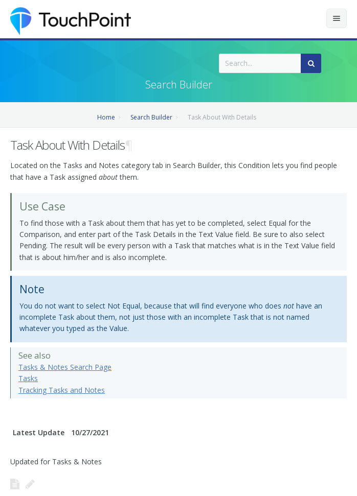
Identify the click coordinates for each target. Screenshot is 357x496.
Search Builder (151, 117)
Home (106, 117)
